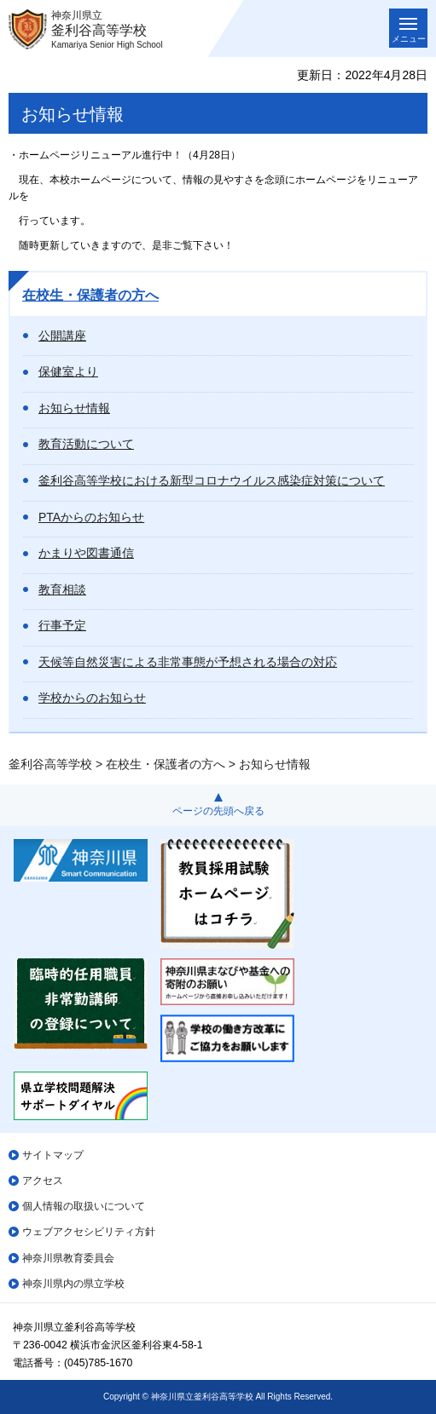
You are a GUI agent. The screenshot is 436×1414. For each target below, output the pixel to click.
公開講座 (62, 335)
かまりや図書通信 (86, 553)
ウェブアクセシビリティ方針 (88, 1232)
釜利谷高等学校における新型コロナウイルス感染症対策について (211, 480)
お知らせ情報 (74, 408)
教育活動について (86, 444)
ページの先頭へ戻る (218, 811)
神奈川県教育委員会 (68, 1258)
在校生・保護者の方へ (90, 295)
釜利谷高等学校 (50, 764)
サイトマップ (53, 1155)
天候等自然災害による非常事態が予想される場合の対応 (187, 662)
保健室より (68, 371)
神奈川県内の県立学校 (73, 1284)
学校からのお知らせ (92, 697)
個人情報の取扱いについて (83, 1206)
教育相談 (62, 589)
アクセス (42, 1181)
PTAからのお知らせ (91, 517)
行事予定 (62, 625)
